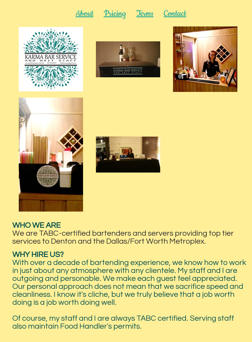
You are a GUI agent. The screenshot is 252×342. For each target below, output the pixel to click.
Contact (175, 13)
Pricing (115, 13)
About (84, 13)
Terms (145, 13)
